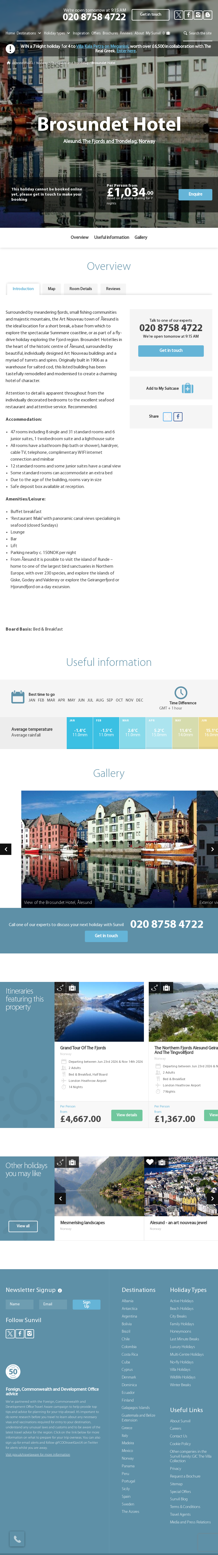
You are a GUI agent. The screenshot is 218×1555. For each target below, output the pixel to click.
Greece (127, 1428)
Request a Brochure (185, 1476)
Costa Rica (130, 1355)
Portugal (128, 1481)
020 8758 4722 (94, 18)
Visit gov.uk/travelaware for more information (38, 1454)
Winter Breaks (180, 1385)
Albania (127, 1301)
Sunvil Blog (179, 1499)
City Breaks (178, 1316)
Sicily (126, 1489)
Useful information (111, 237)
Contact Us (178, 1436)
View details (127, 1115)
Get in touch (150, 15)
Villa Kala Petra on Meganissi (102, 46)
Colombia (129, 1347)
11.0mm (80, 733)
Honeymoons (180, 1332)
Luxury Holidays (182, 1347)
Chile (126, 1339)
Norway (42, 63)
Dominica (129, 1385)
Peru (125, 1474)
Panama (128, 1466)
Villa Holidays (180, 1370)
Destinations (29, 33)
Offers (96, 33)
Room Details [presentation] (81, 289)
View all (23, 1226)
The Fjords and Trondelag (70, 63)
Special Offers (180, 1492)
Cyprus (127, 1370)
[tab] (23, 289)
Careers (175, 1429)
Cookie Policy (180, 1444)
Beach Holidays (182, 1309)
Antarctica (129, 1309)
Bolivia (127, 1324)
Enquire (195, 194)
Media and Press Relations (190, 1522)
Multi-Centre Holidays (187, 1355)
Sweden (128, 1504)
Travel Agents (180, 1515)
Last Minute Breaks (184, 1339)
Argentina (129, 1316)
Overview (80, 237)
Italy (125, 1436)
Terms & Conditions (185, 1507)
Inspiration (81, 33)
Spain (126, 1497)
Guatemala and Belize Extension (138, 1418)
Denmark (129, 1377)
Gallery (141, 237)
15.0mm (159, 733)
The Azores (130, 1512)
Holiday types (57, 33)
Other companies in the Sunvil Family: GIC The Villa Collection (190, 1457)
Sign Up (86, 1304)
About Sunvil (180, 1421)
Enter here (126, 51)
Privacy (175, 1469)
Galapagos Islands (136, 1408)
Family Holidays (182, 1324)
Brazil (126, 1332)
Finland (128, 1400)
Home (10, 33)
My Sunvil (153, 33)
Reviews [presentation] (113, 289)
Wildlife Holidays (183, 1377)
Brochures (110, 33)
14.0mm (185, 733)
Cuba (126, 1362)
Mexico (127, 1451)
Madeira (128, 1443)
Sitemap (176, 1484)
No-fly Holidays (182, 1362)
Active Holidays (182, 1301)
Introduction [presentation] (23, 289)
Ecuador (128, 1393)
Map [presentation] (51, 289)
